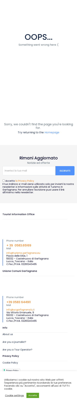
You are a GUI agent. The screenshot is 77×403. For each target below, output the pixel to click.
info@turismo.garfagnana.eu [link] (23, 253)
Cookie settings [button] (14, 395)
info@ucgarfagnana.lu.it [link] (20, 309)
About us (8, 334)
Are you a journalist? (14, 342)
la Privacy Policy (25, 181)
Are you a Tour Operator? (17, 349)
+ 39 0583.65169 (18, 245)
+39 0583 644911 (18, 302)
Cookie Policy (10, 362)
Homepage (52, 132)
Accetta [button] (32, 395)
